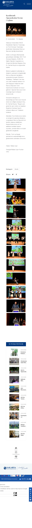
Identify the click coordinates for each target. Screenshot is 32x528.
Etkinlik (19, 39)
